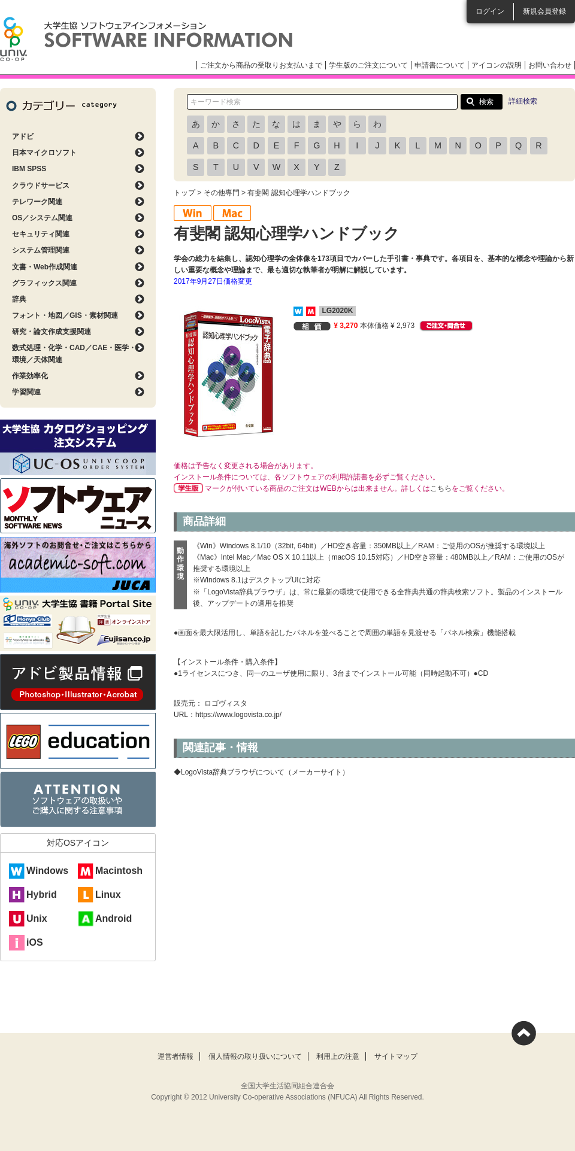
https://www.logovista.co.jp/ (238, 714)
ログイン (490, 11)
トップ (184, 193)
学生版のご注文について (368, 65)
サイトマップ (395, 1056)
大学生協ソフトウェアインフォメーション (146, 39)
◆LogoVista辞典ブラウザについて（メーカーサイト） (261, 772)
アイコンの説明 (496, 65)
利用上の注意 (337, 1056)
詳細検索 (523, 101)
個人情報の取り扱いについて (255, 1056)
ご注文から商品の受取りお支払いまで (261, 65)
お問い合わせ (549, 65)
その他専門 (222, 193)
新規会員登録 (544, 11)
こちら (441, 488)
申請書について (439, 65)
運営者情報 (175, 1056)
